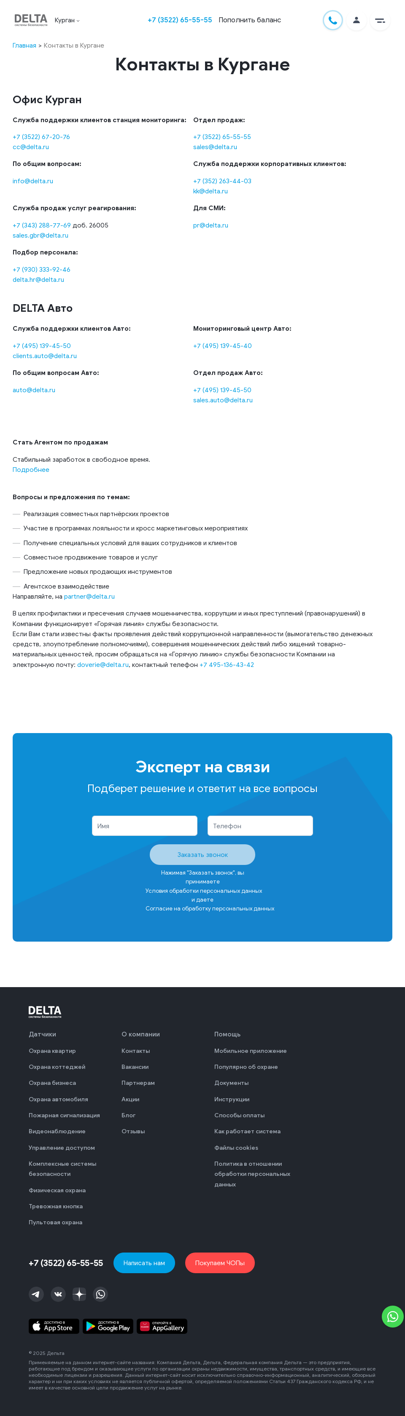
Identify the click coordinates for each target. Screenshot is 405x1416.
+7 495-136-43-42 (227, 665)
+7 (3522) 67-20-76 (41, 137)
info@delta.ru (33, 181)
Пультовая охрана (55, 1222)
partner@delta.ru (89, 596)
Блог (128, 1115)
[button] (380, 20)
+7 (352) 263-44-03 (222, 181)
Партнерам (138, 1083)
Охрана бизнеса (52, 1083)
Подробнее (31, 470)
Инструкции (231, 1099)
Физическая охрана (57, 1190)
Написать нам (144, 1263)
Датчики (42, 1034)
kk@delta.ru (210, 191)
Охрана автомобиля (58, 1099)
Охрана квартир (52, 1051)
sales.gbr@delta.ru (40, 235)
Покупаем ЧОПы (220, 1263)
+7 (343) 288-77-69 (42, 225)
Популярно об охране (246, 1067)
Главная (24, 45)
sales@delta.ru (215, 147)
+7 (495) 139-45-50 (42, 346)
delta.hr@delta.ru (38, 280)
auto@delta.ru (34, 390)
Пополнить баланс (250, 20)
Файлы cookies (236, 1147)
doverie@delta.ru (103, 665)
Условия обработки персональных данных (204, 890)
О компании (141, 1034)
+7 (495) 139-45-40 (222, 346)
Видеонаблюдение (57, 1131)
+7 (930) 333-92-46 (41, 269)
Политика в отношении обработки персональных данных (252, 1174)
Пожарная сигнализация (64, 1115)
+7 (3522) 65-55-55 (180, 20)
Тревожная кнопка (56, 1206)
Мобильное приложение (250, 1051)
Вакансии (135, 1067)
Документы (231, 1083)
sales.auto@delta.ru (223, 400)
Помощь (227, 1034)
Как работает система (247, 1131)
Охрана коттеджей (57, 1067)
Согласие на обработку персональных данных (210, 908)
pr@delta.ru (210, 225)
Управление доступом (62, 1147)
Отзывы (133, 1131)
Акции (130, 1099)
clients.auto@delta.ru (45, 356)
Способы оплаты (239, 1115)
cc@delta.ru (31, 147)
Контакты (136, 1051)
